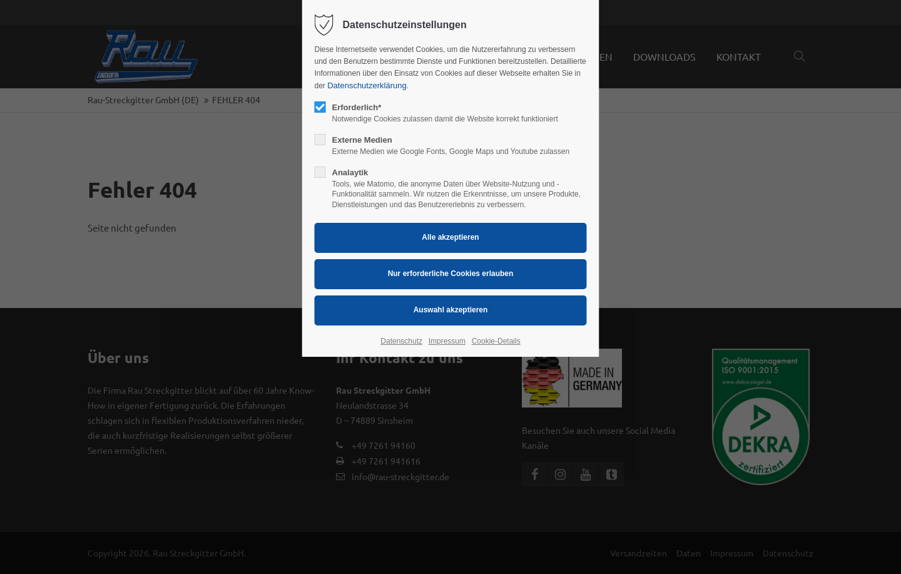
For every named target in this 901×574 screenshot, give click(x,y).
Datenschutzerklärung (366, 85)
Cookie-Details (496, 341)
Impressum (447, 341)
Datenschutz (401, 341)
